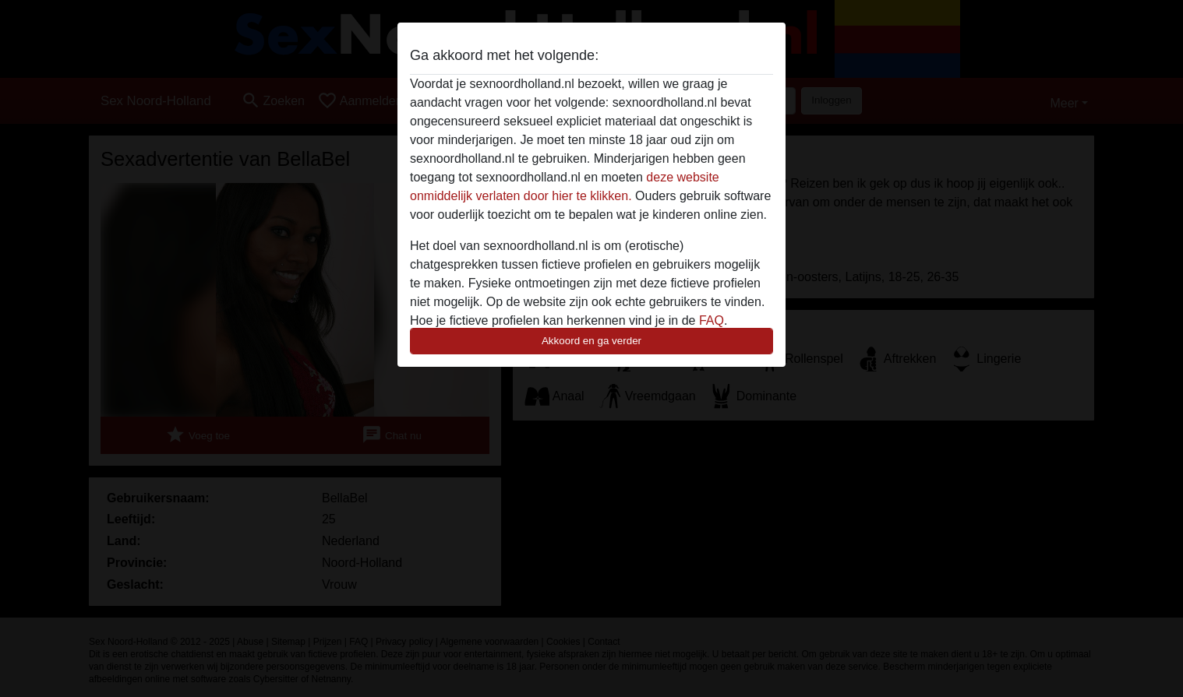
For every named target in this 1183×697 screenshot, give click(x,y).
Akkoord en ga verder (591, 341)
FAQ (711, 320)
